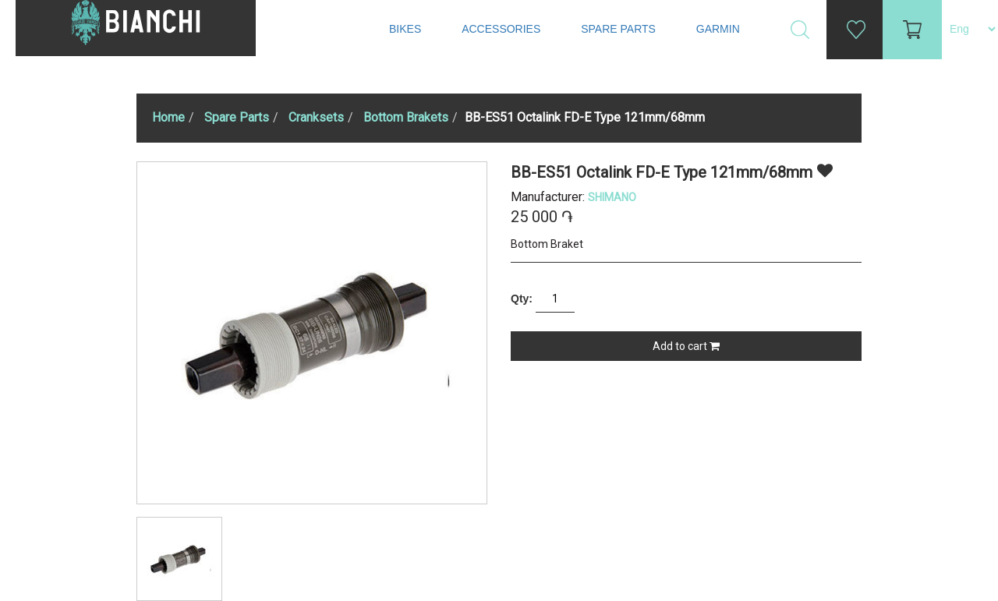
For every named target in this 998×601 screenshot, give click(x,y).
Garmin (718, 29)
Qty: (522, 298)
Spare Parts (620, 29)
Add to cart (686, 346)
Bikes (406, 29)
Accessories (502, 29)
